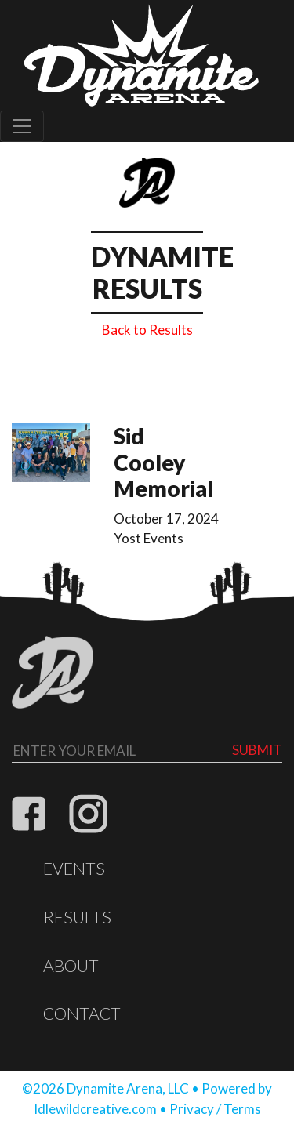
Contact (82, 1013)
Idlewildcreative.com (95, 1109)
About (71, 966)
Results (77, 917)
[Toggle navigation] (22, 126)
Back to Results (147, 329)
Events (74, 868)
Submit (257, 750)
